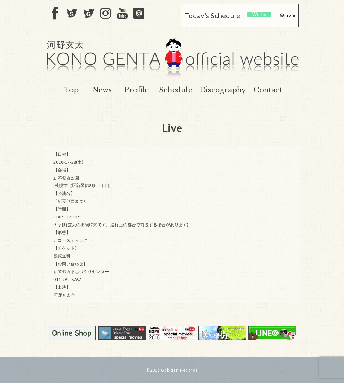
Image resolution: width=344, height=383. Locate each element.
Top (71, 90)
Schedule (175, 90)
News (102, 90)
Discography (223, 90)
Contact (268, 90)
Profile (136, 90)
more (289, 15)
